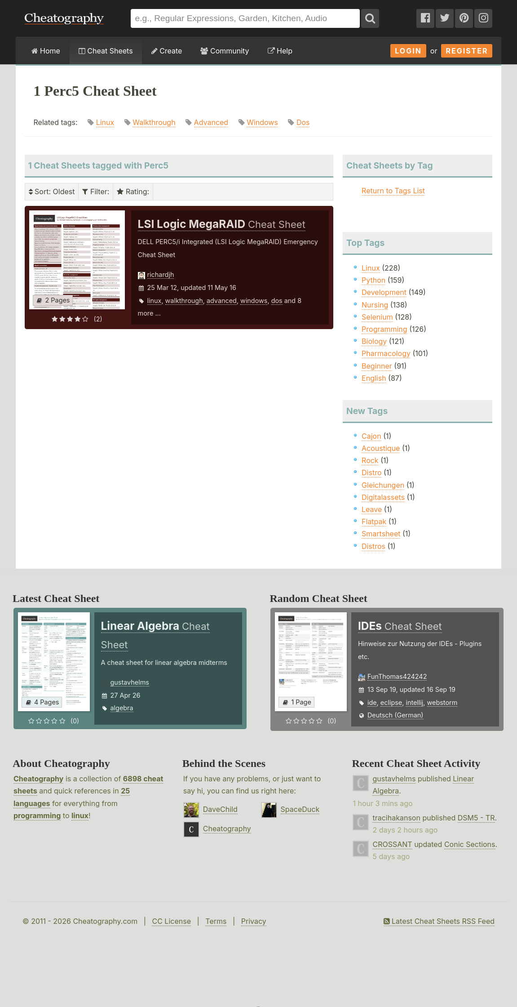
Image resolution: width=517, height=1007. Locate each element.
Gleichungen (383, 485)
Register (467, 50)
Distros (373, 546)
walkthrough (184, 300)
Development (384, 292)
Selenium (377, 316)
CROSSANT (392, 844)
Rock (370, 460)
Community (224, 50)
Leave (372, 509)
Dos (303, 122)
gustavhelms (129, 682)
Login (408, 50)
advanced (222, 300)
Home (45, 50)
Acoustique (381, 448)
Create (166, 50)
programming (37, 815)
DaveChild (220, 809)
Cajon (371, 436)
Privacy (253, 921)
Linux (105, 122)
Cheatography (38, 778)
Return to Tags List (393, 190)
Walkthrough (154, 122)
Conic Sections (469, 844)
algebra (121, 708)
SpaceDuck (300, 809)
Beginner (377, 365)
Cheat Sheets (106, 50)
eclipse (391, 702)
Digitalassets (383, 497)
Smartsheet (381, 533)
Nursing (375, 304)
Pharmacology (386, 353)
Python (373, 280)
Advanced (211, 122)
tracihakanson (396, 817)
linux (154, 300)
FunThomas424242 (397, 676)
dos (277, 300)
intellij (414, 702)
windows (253, 300)
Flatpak (374, 521)
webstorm (442, 702)
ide (372, 702)
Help (280, 50)
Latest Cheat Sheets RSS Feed (439, 921)
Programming (384, 329)
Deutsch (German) (395, 715)
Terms (215, 921)
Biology (374, 341)
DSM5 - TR (476, 817)
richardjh (160, 274)
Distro (371, 472)
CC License (171, 921)
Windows (262, 122)
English (374, 378)
